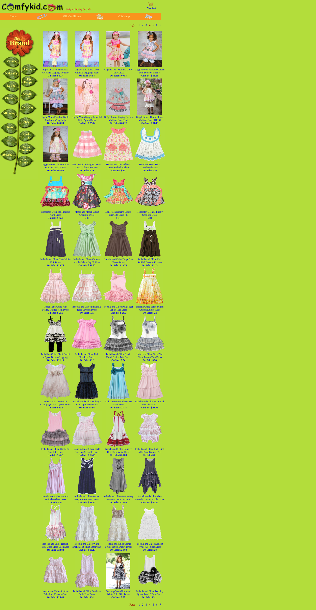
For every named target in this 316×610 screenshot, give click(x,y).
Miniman (9, 113)
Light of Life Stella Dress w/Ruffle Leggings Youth (87, 72)
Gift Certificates (72, 16)
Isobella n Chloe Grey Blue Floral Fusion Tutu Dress (149, 357)
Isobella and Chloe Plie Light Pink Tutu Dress (55, 452)
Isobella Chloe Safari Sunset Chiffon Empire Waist (149, 309)
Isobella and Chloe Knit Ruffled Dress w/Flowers (150, 262)
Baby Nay (27, 107)
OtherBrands (24, 161)
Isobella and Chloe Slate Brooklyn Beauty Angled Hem (149, 499)
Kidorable (11, 73)
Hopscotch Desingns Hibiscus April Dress (55, 214)
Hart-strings (27, 136)
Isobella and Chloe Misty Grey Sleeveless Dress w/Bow (118, 499)
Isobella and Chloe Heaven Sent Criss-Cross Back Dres (55, 546)
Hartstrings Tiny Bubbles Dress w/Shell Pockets (118, 167)
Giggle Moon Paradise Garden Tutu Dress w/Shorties (149, 72)
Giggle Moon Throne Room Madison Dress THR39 (149, 120)
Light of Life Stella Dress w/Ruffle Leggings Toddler (55, 72)
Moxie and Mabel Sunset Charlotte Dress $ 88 (87, 214)
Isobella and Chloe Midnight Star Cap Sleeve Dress (87, 404)
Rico (9, 141)
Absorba (7, 154)
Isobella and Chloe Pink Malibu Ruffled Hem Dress (55, 309)
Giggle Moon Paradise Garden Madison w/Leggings (55, 120)
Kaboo (26, 121)
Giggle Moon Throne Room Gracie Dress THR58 (55, 167)
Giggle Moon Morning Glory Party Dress (118, 72)
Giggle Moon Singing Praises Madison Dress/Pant (118, 120)
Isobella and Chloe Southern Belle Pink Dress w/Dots (55, 594)
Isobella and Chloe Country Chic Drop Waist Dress (118, 452)
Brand (19, 43)
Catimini (29, 69)
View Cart (151, 8)
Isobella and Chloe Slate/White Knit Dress (55, 262)
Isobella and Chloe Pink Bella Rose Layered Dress (86, 309)
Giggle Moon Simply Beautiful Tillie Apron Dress (87, 120)
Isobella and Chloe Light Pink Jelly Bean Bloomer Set (149, 452)
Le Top (11, 85)
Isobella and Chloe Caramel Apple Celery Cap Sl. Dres (86, 262)
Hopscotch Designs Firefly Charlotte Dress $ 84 (150, 214)
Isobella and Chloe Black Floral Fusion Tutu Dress (118, 357)
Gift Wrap (124, 16)
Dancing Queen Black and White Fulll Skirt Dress (118, 594)
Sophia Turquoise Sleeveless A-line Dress (118, 404)
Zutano (11, 61)
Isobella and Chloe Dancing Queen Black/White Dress (149, 594)
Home (13, 16)
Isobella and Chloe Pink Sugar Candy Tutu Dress (118, 309)
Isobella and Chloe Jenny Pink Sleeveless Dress (149, 404)
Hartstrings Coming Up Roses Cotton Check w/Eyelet (86, 167)
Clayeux (10, 98)
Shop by (20, 39)
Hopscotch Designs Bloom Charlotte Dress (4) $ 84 (118, 214)
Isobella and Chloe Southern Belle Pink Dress (87, 594)
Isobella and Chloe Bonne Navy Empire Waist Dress (86, 499)
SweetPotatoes (27, 149)
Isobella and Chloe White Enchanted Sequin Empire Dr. (86, 546)
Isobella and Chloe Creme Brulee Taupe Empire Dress (118, 546)
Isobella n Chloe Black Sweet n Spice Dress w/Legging (55, 357)
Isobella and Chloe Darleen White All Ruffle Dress (150, 546)
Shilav (9, 127)
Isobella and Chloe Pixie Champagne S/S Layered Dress (55, 404)
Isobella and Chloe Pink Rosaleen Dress (87, 357)
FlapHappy (28, 80)
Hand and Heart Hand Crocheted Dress (149, 167)
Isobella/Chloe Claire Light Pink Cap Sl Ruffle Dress (87, 452)
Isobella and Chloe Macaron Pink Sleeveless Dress (55, 499)
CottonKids (27, 95)
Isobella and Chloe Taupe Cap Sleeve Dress (118, 262)
